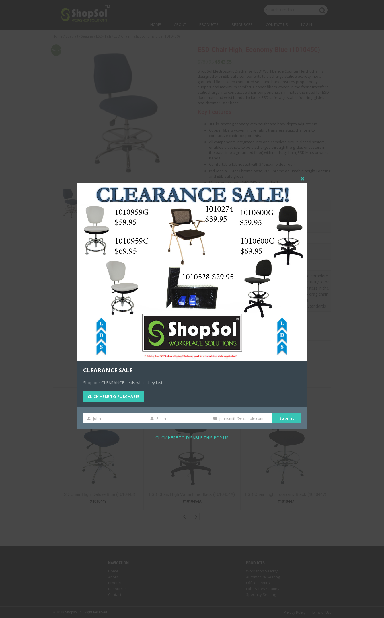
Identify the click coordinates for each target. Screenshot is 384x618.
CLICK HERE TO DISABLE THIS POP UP (192, 437)
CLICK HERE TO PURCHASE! (113, 396)
